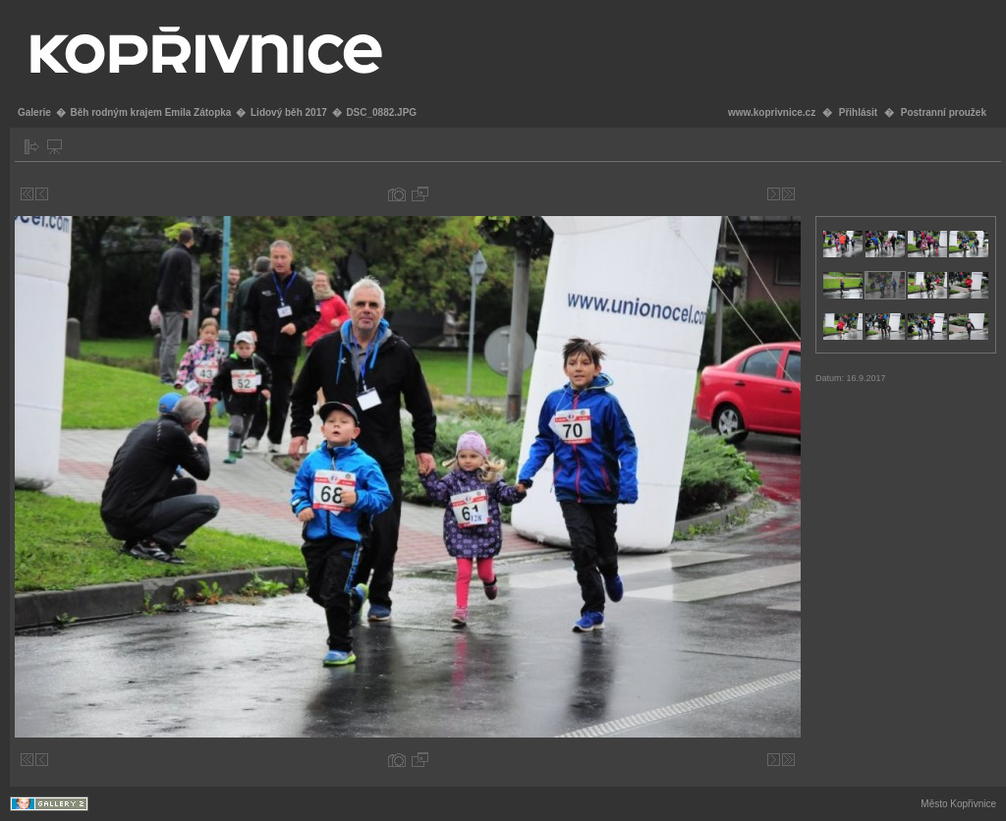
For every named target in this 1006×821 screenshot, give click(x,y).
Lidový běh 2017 (289, 112)
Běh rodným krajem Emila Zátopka (150, 112)
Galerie (34, 112)
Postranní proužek (943, 112)
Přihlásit (858, 112)
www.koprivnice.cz (771, 112)
